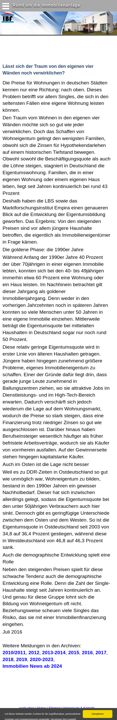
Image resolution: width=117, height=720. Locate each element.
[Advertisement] (44, 48)
